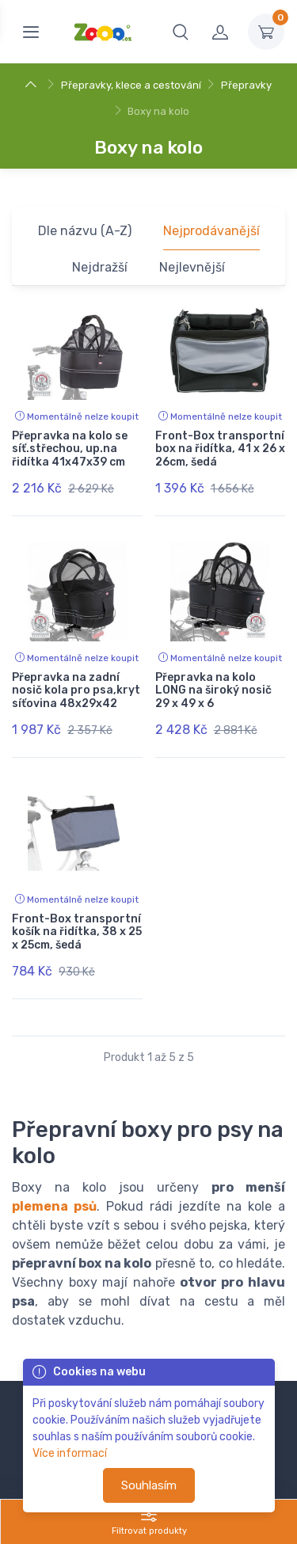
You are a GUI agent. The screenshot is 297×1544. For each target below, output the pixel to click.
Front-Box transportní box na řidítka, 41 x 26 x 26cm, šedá (220, 449)
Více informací (69, 1453)
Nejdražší (100, 267)
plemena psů (54, 1206)
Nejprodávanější (211, 230)
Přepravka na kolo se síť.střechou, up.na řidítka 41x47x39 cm (70, 449)
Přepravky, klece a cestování (131, 85)
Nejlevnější (192, 267)
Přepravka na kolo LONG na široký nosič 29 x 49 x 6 (213, 691)
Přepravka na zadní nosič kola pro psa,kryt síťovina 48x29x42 (76, 691)
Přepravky (246, 85)
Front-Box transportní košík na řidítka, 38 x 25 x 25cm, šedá (77, 932)
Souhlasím (149, 1485)
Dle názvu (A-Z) (84, 230)
